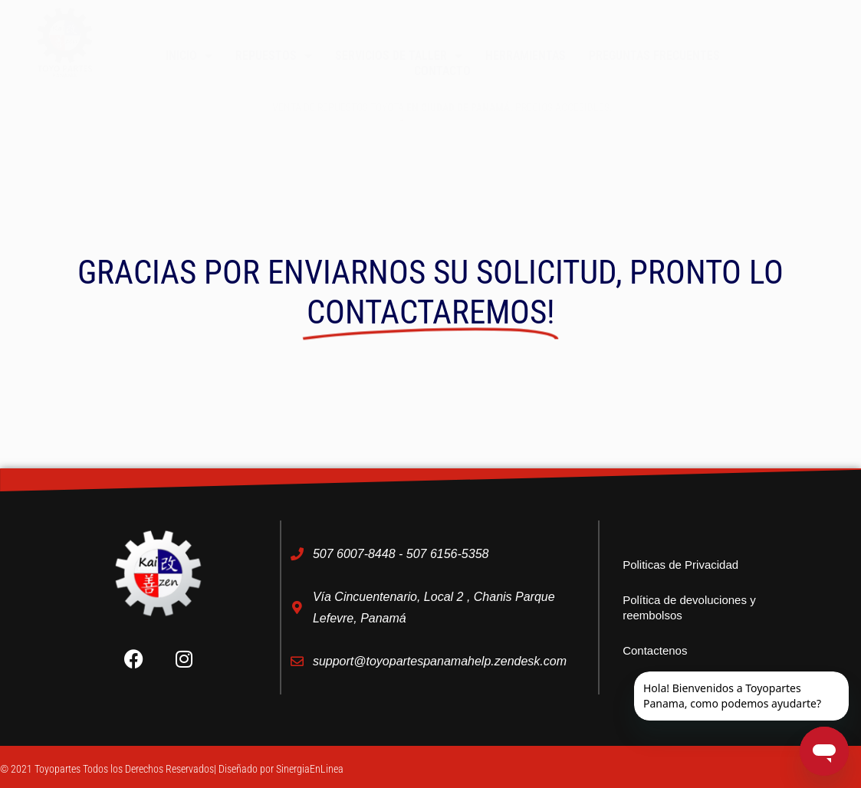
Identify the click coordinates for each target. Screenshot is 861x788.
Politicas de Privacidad (680, 564)
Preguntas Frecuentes (654, 55)
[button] (789, 17)
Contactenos (655, 650)
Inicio (189, 56)
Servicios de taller (398, 56)
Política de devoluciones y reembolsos (689, 607)
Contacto (442, 71)
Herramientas (525, 55)
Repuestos (273, 56)
